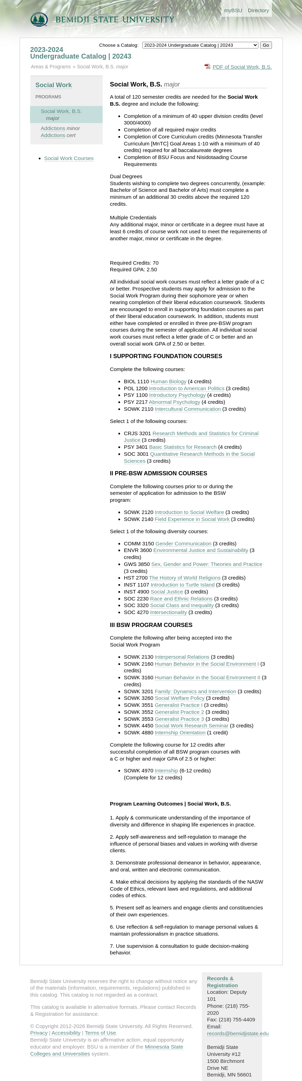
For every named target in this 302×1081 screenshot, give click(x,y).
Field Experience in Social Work (192, 519)
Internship (166, 770)
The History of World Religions (185, 578)
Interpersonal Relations (182, 657)
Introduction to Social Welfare (189, 512)
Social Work (54, 85)
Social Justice (166, 592)
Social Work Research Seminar (191, 725)
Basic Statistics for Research (182, 447)
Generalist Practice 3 (179, 719)
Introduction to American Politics (186, 388)
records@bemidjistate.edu (238, 1033)
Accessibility (66, 1033)
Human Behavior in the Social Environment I (207, 664)
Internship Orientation (180, 732)
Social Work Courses (69, 158)
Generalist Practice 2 (179, 712)
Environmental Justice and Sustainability (200, 550)
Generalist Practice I (178, 705)
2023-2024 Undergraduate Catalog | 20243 (81, 53)
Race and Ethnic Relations (181, 599)
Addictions (53, 128)
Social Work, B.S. (96, 66)
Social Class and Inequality (182, 605)
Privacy (39, 1033)
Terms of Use (100, 1033)
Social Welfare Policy (179, 698)
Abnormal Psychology (174, 402)
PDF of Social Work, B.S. (242, 67)
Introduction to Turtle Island (182, 585)
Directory (258, 10)
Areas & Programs (51, 66)
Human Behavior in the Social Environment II (207, 677)
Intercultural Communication (188, 409)
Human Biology (168, 381)
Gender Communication (183, 543)
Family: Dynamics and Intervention (195, 691)
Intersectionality (168, 612)
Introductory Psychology (177, 395)
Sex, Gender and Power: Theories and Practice (206, 564)
